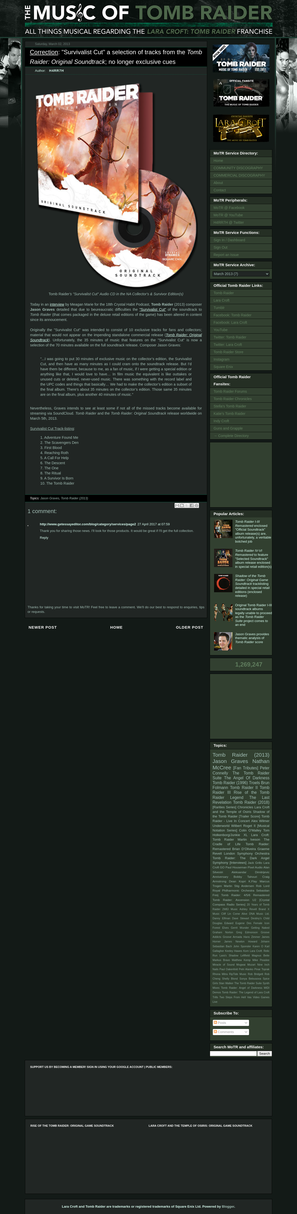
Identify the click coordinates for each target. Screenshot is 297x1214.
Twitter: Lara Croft (228, 345)
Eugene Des (244, 923)
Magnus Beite (260, 955)
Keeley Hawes (233, 951)
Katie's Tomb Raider (229, 414)
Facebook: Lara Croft (230, 322)
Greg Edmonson (247, 932)
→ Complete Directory (231, 436)
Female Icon (261, 923)
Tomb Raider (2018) (251, 802)
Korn (246, 951)
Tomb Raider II (244, 787)
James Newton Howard (240, 941)
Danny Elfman (221, 918)
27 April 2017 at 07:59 (154, 524)
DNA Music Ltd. (259, 913)
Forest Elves (221, 927)
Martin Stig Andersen (239, 885)
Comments (224, 1032)
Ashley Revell (248, 909)
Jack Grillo (255, 862)
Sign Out (220, 247)
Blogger (228, 1206)
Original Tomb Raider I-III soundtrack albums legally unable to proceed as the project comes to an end (253, 615)
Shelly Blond (230, 978)
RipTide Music (237, 974)
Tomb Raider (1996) (230, 783)
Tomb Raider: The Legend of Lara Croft (245, 992)
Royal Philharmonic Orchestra (233, 890)
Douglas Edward (223, 923)
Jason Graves (49, 498)
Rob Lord (262, 885)
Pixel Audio (255, 867)
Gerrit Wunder (240, 927)
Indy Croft (221, 421)
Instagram (221, 359)
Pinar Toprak (261, 969)
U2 (254, 899)
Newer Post (43, 627)
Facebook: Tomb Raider (232, 315)
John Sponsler (242, 946)
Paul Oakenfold (228, 969)
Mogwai (240, 964)
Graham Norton (223, 932)
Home (116, 627)
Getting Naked (260, 927)
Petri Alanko (246, 969)
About (218, 183)
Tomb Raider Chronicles (233, 399)
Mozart (251, 964)
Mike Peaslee (260, 960)
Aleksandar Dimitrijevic (250, 872)
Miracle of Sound (223, 964)
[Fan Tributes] (245, 768)
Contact (220, 190)
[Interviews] (238, 863)
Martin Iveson (249, 839)
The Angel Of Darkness (246, 778)
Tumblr (219, 308)
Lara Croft (221, 300)
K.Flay (253, 881)
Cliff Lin (226, 913)
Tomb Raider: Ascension (231, 899)
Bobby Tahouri (245, 876)
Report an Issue (226, 255)
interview (57, 304)
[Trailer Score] (249, 816)
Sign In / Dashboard (229, 240)
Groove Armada (232, 937)
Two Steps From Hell (232, 997)
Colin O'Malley (250, 830)
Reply (44, 538)
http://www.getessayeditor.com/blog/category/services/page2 (88, 524)
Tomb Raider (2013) (74, 498)
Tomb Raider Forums (230, 391)
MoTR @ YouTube (228, 215)
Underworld (221, 826)
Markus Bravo (221, 960)
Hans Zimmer (251, 937)
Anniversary (220, 876)
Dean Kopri (237, 881)
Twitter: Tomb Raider (230, 337)
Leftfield (245, 955)
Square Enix (223, 367)
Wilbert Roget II (243, 826)
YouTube (221, 330)
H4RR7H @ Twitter (229, 222)
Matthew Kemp (241, 960)
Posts (220, 1023)
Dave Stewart (240, 918)
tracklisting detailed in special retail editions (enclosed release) (252, 586)
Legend (236, 797)
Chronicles (245, 807)
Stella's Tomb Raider (230, 406)
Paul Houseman (236, 867)
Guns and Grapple (228, 428)
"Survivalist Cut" (152, 309)
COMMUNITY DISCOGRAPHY (238, 168)
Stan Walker (226, 983)
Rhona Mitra (220, 974)
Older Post (189, 627)
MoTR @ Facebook (229, 208)
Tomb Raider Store (228, 352)
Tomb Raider (224, 293)
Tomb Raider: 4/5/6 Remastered (245, 895)
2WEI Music (230, 909)
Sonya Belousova (250, 978)
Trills (215, 997)
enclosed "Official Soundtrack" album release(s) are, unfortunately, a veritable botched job (253, 531)
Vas (249, 997)
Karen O (258, 946)
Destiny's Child (260, 918)
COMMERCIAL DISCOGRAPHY (239, 175)
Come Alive (240, 913)
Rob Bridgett (255, 974)
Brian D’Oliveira (244, 849)
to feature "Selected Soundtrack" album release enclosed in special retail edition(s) (253, 558)
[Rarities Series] (224, 807)
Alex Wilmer (260, 821)
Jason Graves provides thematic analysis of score (252, 638)
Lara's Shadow (228, 955)
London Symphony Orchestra (246, 853)
